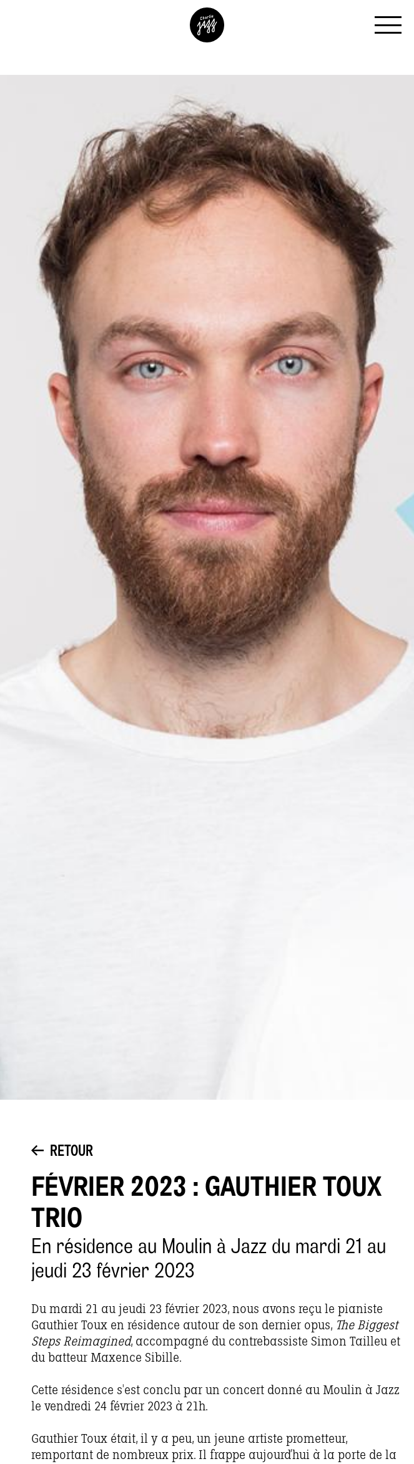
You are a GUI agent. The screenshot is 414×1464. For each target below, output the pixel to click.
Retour (62, 1152)
